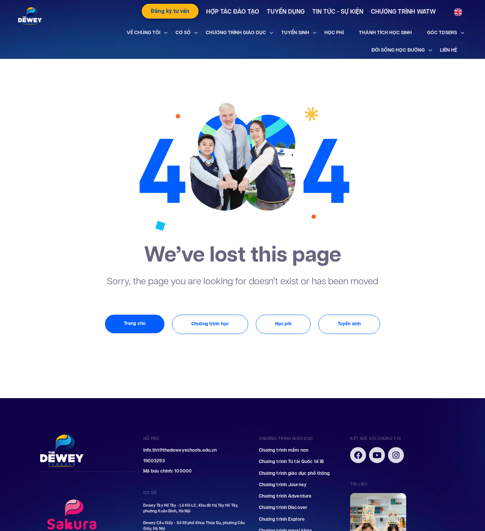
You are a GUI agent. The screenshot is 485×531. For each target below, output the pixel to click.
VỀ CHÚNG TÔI (143, 32)
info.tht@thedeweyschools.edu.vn (180, 450)
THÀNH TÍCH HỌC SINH (385, 32)
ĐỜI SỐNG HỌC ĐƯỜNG (398, 50)
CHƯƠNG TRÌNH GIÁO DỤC (236, 32)
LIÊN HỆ (448, 50)
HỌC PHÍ (334, 32)
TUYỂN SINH (295, 32)
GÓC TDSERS (442, 32)
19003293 (154, 461)
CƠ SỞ (183, 32)
